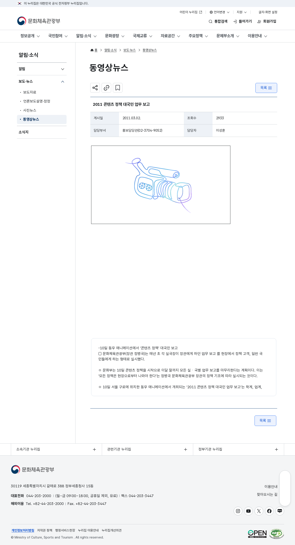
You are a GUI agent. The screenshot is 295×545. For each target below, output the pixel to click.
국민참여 (55, 35)
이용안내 (255, 35)
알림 (22, 69)
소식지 (23, 132)
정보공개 (27, 35)
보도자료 (29, 92)
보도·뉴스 (26, 81)
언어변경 (220, 12)
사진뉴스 (29, 110)
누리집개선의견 (112, 530)
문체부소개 (225, 35)
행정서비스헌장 (65, 530)
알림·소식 (83, 35)
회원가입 (269, 21)
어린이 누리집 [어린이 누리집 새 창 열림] (191, 12)
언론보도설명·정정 (36, 101)
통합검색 (221, 21)
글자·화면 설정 (265, 12)
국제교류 (140, 35)
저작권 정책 (44, 530)
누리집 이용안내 (88, 530)
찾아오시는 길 (270, 494)
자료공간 (168, 35)
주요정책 (196, 35)
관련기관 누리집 (119, 449)
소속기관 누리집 (28, 449)
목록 (266, 88)
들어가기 (245, 21)
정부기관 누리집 (210, 449)
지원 (242, 12)
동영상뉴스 (31, 119)
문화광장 (112, 35)
